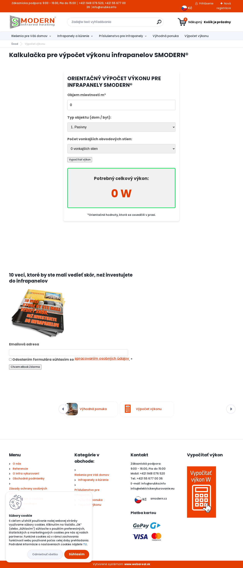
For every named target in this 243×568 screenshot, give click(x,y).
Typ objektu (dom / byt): (89, 117)
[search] (159, 23)
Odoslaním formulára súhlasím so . (70, 359)
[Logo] (32, 22)
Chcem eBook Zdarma (25, 367)
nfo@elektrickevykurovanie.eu (152, 488)
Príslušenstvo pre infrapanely (121, 36)
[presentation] (63, 409)
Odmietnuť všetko (45, 554)
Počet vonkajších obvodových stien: (99, 139)
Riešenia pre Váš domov (29, 36)
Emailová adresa (24, 344)
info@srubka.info (153, 483)
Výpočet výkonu (197, 36)
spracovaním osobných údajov (102, 358)
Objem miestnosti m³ (86, 95)
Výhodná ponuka (166, 36)
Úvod (14, 44)
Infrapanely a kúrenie (73, 36)
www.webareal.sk (137, 564)
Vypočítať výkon (80, 159)
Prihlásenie (206, 3)
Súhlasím (77, 554)
